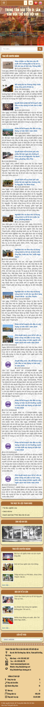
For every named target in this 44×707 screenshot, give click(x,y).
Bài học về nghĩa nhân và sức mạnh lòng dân (27, 555)
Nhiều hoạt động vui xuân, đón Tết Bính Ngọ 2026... (27, 619)
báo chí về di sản (21, 592)
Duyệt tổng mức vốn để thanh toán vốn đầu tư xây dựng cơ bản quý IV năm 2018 (28, 363)
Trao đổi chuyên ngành (21, 549)
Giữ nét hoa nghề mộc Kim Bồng (26, 564)
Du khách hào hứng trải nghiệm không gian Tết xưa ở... (25, 608)
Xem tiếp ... (6, 585)
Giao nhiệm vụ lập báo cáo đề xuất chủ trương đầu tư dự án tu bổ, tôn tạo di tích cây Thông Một (27, 63)
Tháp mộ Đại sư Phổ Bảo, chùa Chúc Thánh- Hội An (28, 576)
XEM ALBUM (22, 535)
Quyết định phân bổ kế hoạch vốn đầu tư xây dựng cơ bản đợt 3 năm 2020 (28, 105)
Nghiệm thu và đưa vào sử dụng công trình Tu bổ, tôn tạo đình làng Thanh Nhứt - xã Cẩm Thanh (28, 294)
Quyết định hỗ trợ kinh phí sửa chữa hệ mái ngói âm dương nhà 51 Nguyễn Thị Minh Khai (27, 182)
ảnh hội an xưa (21, 522)
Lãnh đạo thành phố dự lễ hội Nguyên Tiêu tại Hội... (28, 597)
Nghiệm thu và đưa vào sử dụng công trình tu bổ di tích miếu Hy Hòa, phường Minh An (27, 217)
